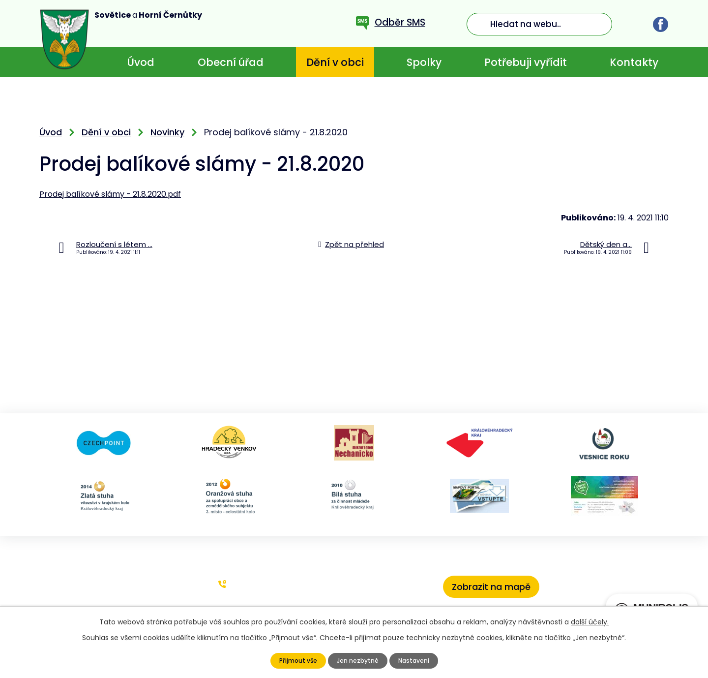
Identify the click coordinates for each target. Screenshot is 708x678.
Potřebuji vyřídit (525, 62)
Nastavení (416, 661)
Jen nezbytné (357, 661)
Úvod (140, 62)
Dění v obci (335, 62)
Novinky (167, 132)
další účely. (590, 622)
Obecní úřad (231, 62)
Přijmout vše (294, 661)
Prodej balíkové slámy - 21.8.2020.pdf (110, 194)
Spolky (424, 62)
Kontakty (634, 62)
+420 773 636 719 (265, 583)
